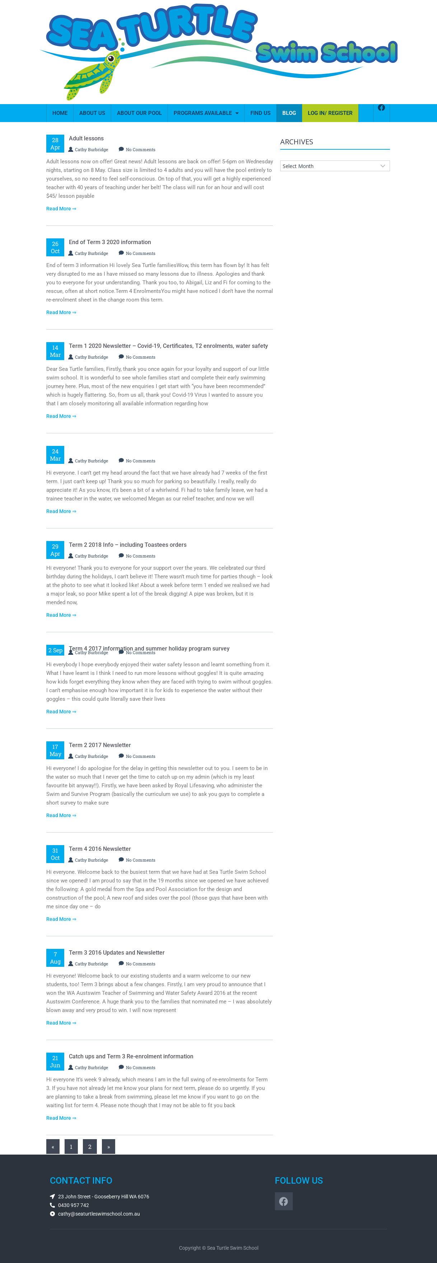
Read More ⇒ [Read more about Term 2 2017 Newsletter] (61, 815)
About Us (92, 113)
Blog (289, 113)
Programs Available (206, 113)
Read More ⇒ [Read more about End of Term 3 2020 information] (61, 312)
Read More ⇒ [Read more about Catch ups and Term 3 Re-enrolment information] (61, 1118)
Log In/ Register (330, 113)
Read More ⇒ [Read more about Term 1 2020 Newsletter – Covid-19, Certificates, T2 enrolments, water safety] (61, 416)
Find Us (260, 113)
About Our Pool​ (139, 113)
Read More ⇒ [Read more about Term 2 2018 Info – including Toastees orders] (61, 615)
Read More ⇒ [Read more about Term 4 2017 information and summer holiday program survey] (61, 711)
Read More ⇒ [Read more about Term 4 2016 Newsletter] (61, 919)
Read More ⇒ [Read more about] (61, 511)
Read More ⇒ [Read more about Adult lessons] (61, 208)
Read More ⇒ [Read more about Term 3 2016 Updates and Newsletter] (61, 1023)
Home (59, 113)
